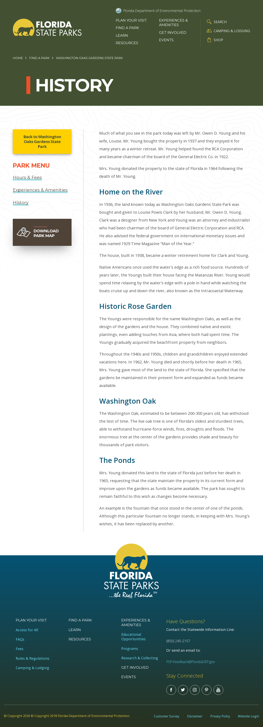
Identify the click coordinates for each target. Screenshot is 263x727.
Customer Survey (166, 716)
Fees (19, 649)
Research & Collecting (139, 658)
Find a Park (127, 28)
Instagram (195, 690)
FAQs (20, 639)
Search (220, 21)
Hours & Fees (27, 177)
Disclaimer (194, 716)
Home (18, 58)
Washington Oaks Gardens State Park (89, 58)
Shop (218, 39)
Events (166, 40)
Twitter (183, 690)
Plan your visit (131, 20)
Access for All (27, 630)
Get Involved (172, 32)
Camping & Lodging (232, 30)
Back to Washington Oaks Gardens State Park (42, 141)
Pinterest (207, 690)
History (21, 202)
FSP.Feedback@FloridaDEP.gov (190, 661)
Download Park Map (46, 233)
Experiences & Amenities (173, 22)
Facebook (171, 690)
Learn (122, 35)
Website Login (248, 716)
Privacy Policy (220, 716)
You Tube (218, 690)
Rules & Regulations (32, 658)
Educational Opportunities (133, 636)
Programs (129, 648)
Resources (127, 43)
